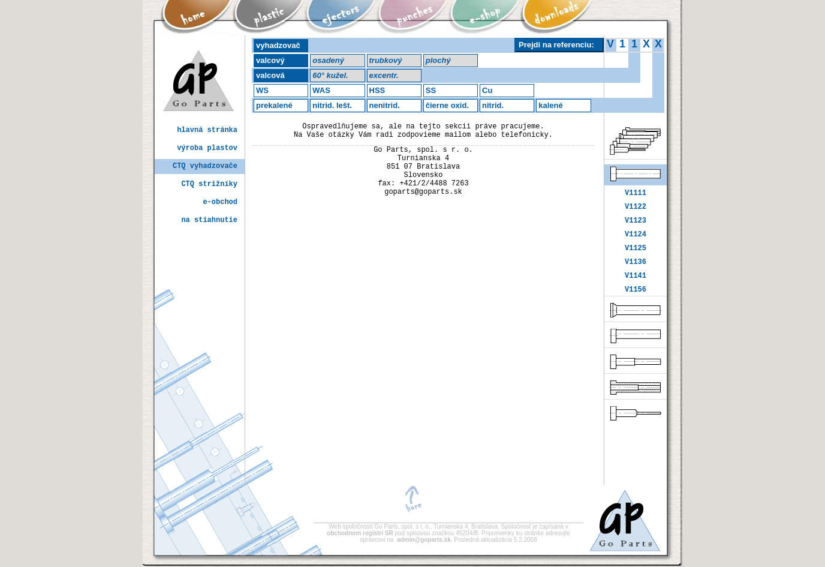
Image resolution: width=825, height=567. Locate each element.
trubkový (385, 60)
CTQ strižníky (209, 184)
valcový (270, 60)
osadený (328, 60)
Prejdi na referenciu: (556, 44)
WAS (321, 90)
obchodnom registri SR (361, 533)
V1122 (635, 210)
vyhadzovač (278, 45)
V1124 (635, 241)
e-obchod (220, 202)
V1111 (635, 194)
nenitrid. (384, 105)
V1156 (635, 303)
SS (431, 90)
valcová (270, 75)
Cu (487, 90)
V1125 (635, 256)
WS (262, 90)
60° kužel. (330, 75)
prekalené (274, 105)
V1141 (635, 288)
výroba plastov (207, 148)
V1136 (635, 272)
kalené (550, 105)
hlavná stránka (207, 130)
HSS (377, 90)
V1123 (635, 225)
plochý (438, 60)
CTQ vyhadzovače (205, 166)
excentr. (384, 75)
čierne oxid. (447, 105)
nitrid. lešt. (332, 105)
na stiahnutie (209, 220)
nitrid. (493, 105)
